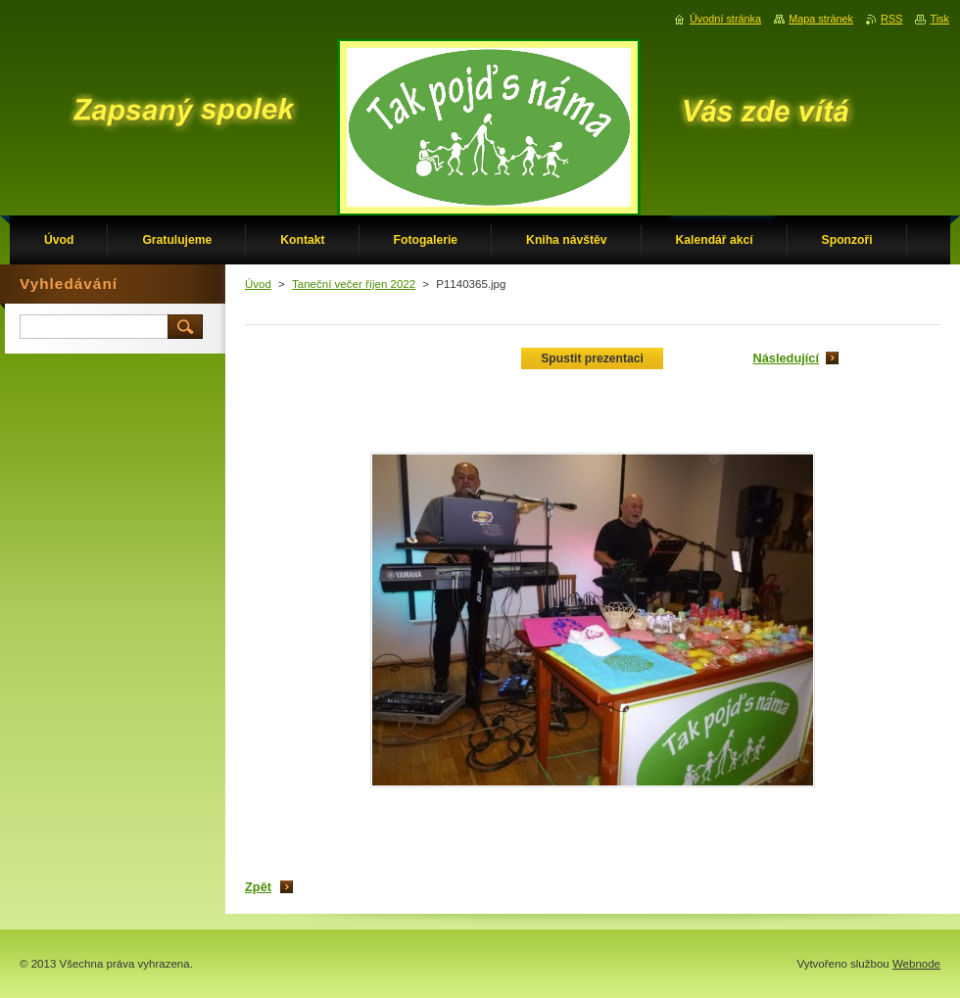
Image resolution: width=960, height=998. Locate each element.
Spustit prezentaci (592, 358)
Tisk (939, 18)
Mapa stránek (821, 18)
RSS (891, 18)
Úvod (258, 284)
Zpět (258, 886)
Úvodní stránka (725, 18)
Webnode (916, 964)
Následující (785, 358)
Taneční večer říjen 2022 (353, 284)
